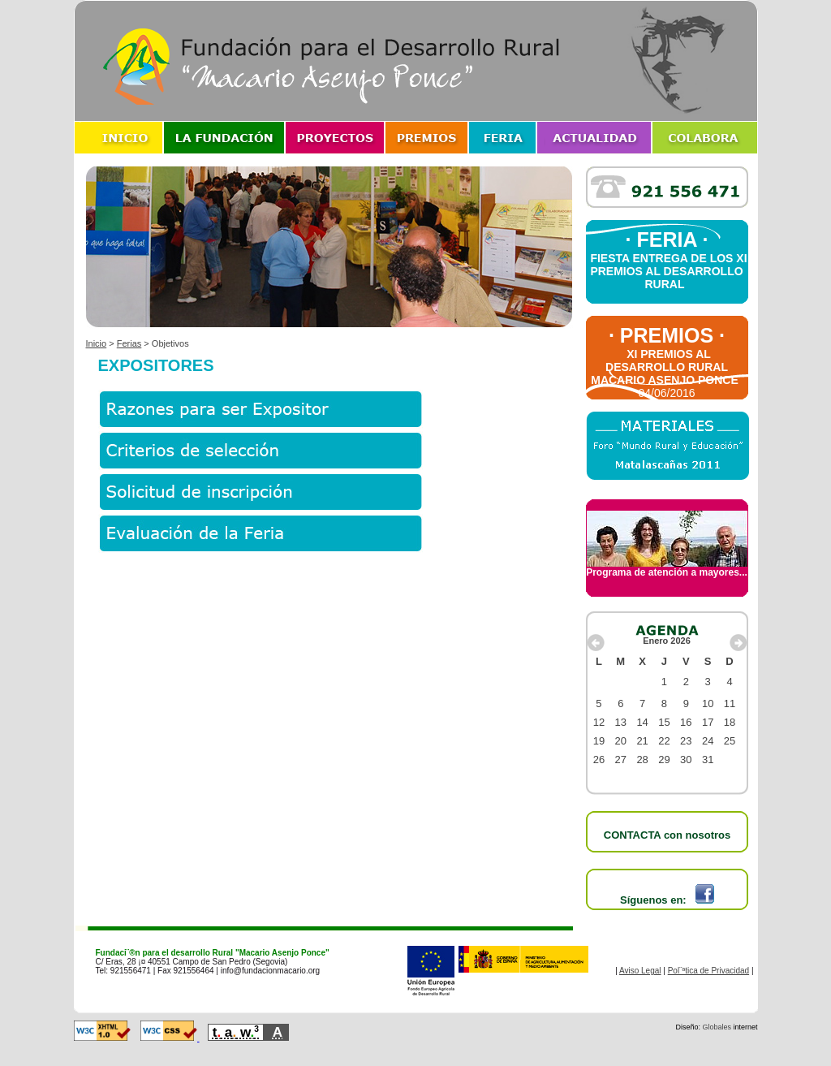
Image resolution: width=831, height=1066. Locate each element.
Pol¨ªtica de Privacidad (708, 970)
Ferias (129, 343)
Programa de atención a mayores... (666, 568)
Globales (716, 1027)
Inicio (96, 343)
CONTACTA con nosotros (667, 835)
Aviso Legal (640, 970)
